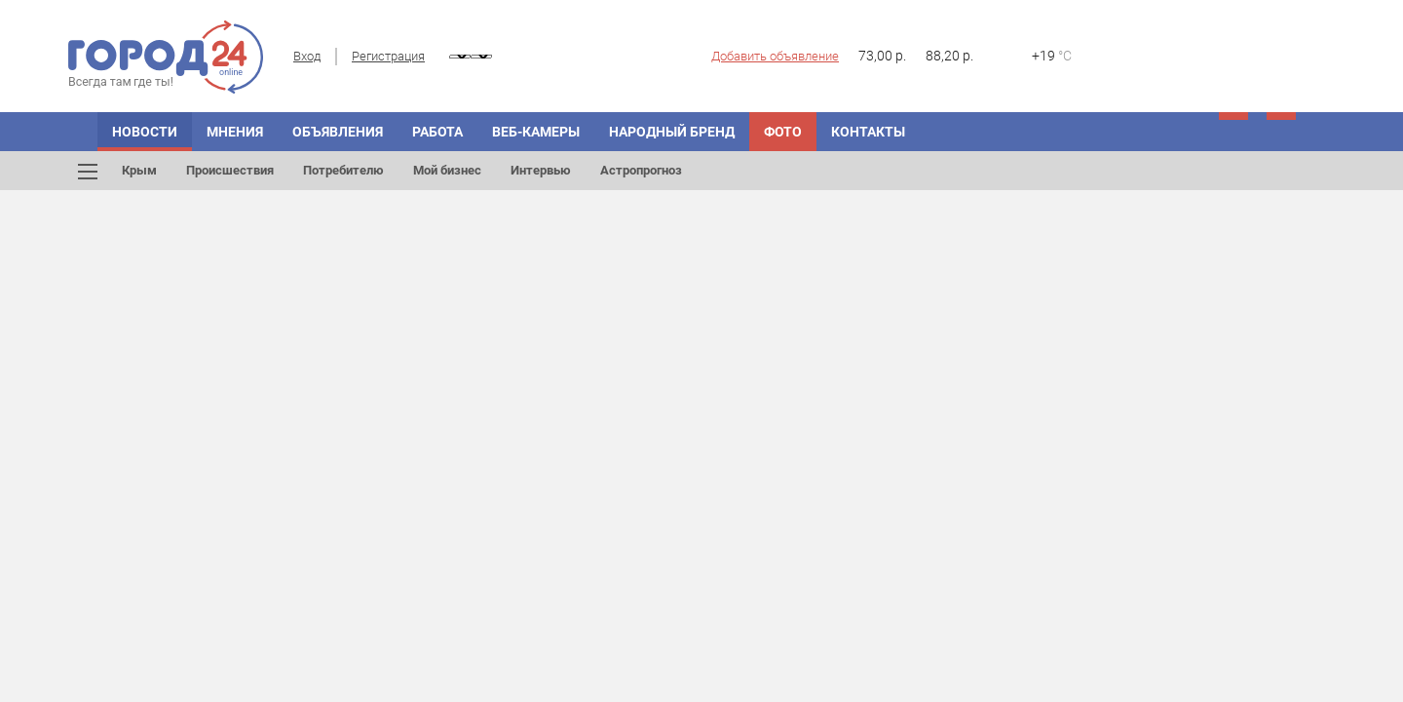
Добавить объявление (775, 56)
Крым (139, 170)
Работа (437, 131)
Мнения (235, 131)
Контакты (868, 131)
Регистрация (388, 56)
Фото (783, 131)
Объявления (337, 131)
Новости (144, 131)
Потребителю (343, 170)
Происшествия (230, 170)
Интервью (541, 170)
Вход (307, 56)
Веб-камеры (536, 131)
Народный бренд (672, 131)
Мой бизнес (447, 170)
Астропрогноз (641, 170)
